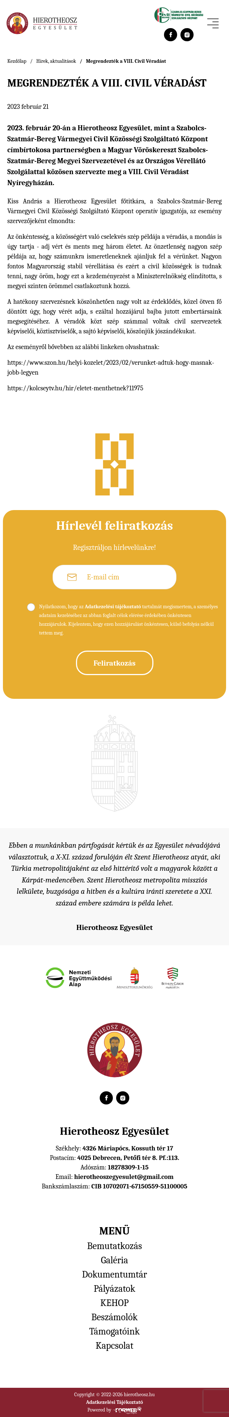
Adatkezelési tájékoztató (113, 607)
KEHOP (114, 1303)
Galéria (114, 1260)
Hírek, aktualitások (56, 61)
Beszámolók (114, 1317)
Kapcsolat (114, 1345)
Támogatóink (114, 1331)
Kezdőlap (16, 61)
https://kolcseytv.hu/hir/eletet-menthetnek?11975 (75, 388)
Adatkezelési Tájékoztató (114, 1402)
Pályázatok (115, 1288)
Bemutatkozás (114, 1246)
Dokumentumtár (114, 1274)
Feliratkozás (114, 663)
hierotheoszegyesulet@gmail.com (123, 1177)
